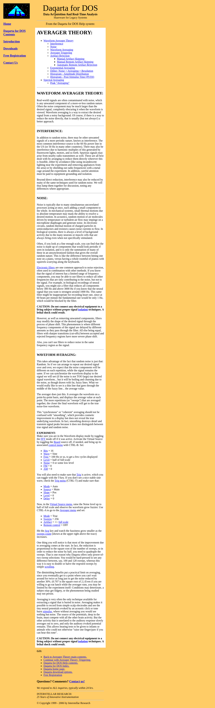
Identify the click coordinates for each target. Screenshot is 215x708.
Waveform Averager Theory (58, 40)
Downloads (10, 48)
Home (7, 24)
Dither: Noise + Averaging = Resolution (71, 70)
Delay (47, 498)
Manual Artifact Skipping (70, 58)
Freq (46, 456)
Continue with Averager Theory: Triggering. (67, 659)
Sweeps (48, 519)
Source (47, 489)
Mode (47, 486)
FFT (43, 439)
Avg (47, 530)
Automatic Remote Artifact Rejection (77, 64)
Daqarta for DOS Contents (14, 32)
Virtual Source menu (61, 504)
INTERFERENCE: (50, 131)
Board (57, 442)
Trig (78, 474)
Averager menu (68, 510)
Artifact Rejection (60, 55)
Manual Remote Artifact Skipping (75, 61)
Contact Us (10, 62)
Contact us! (77, 681)
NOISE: (42, 198)
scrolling (49, 566)
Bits (46, 450)
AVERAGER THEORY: (65, 32)
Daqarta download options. (58, 672)
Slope (47, 492)
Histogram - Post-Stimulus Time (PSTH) (72, 76)
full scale (63, 522)
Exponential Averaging (62, 67)
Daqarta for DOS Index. (56, 665)
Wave (47, 453)
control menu (56, 445)
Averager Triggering (61, 52)
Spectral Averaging (54, 79)
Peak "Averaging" (60, 83)
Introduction (11, 41)
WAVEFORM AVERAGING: (56, 355)
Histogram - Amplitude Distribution (69, 73)
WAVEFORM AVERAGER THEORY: (70, 93)
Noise (53, 46)
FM (45, 465)
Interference (56, 43)
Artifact (48, 522)
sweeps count (44, 533)
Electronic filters (46, 267)
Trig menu (60, 480)
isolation (83, 309)
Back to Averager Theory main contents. (65, 656)
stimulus (47, 611)
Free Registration (14, 55)
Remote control (52, 525)
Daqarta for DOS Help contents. (61, 662)
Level (47, 459)
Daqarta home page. (54, 668)
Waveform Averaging (61, 49)
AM (46, 468)
